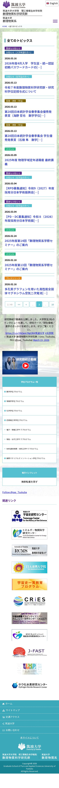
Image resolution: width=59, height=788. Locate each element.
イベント (10, 149)
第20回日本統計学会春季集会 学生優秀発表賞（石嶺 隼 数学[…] (28, 138)
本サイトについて (29, 737)
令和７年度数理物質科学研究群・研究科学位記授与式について (29, 89)
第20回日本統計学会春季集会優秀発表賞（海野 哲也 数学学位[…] (28, 113)
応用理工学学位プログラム (17, 420)
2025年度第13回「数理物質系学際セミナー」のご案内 (29, 267)
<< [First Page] (19, 304)
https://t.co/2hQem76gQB (20, 333)
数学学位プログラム (14, 391)
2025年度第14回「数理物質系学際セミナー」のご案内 (29, 243)
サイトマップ (11, 710)
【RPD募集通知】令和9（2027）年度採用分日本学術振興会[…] (29, 190)
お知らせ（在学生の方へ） (18, 76)
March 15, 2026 (41, 340)
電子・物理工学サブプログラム (19, 429)
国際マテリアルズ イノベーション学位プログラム (26, 458)
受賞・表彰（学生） (15, 100)
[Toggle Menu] (55, 21)
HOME (4, 26)
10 (52, 304)
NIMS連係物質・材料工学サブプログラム (22, 448)
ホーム (7, 703)
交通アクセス (10, 716)
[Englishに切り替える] (52, 3)
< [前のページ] (26, 304)
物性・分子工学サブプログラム (19, 439)
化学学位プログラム (14, 410)
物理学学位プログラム (15, 401)
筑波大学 (8, 723)
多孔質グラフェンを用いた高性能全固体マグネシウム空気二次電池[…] (29, 291)
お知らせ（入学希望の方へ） (19, 52)
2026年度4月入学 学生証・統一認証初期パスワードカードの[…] (29, 65)
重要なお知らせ (13, 48)
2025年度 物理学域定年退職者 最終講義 (29, 162)
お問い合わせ (11, 730)
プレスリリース (13, 278)
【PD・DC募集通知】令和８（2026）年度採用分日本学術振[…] (29, 218)
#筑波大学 (39, 333)
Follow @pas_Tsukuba (14, 492)
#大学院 (49, 333)
